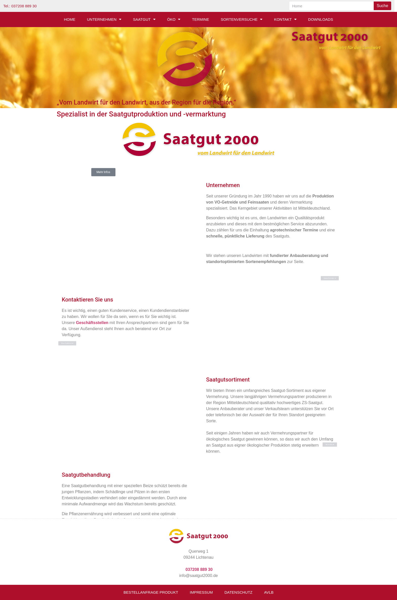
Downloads (320, 19)
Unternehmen (104, 19)
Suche (382, 6)
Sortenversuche (242, 19)
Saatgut (144, 19)
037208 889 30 (199, 569)
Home (69, 19)
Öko (173, 19)
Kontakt (285, 19)
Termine (200, 19)
